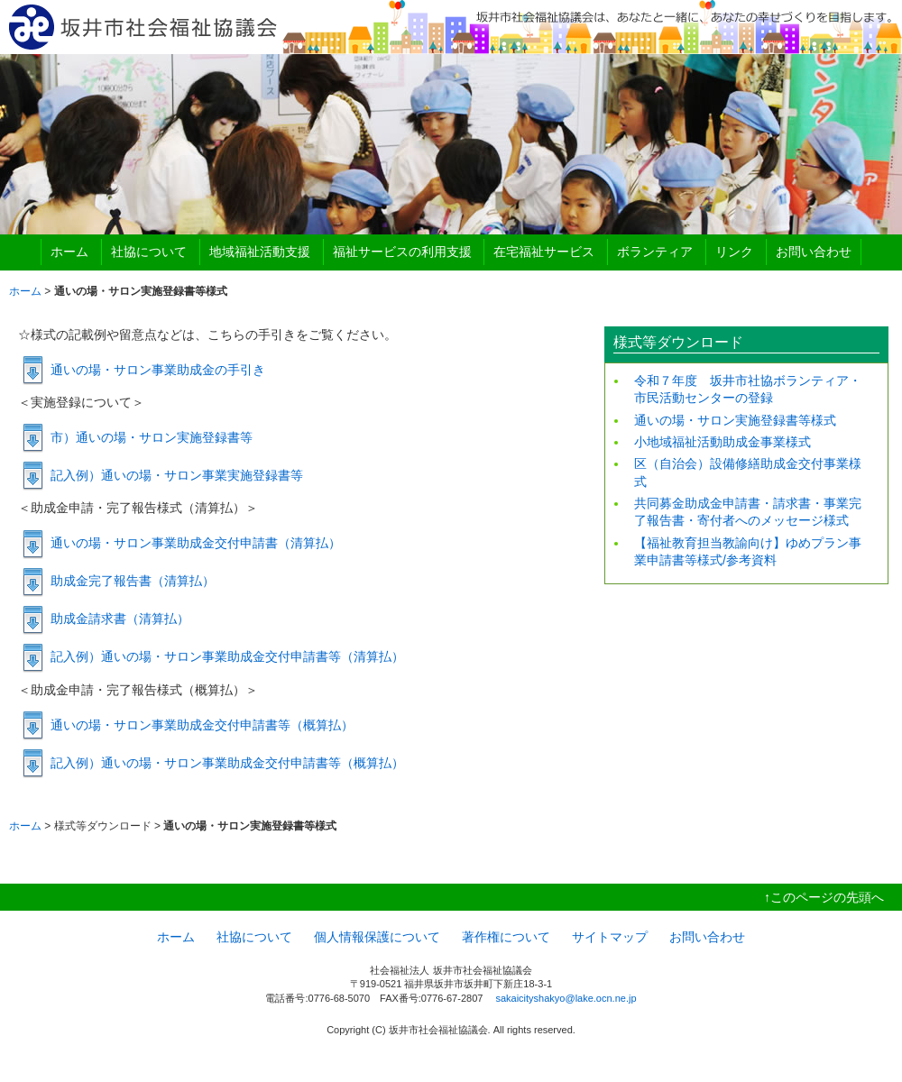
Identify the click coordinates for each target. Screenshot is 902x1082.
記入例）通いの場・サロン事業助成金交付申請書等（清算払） (227, 656)
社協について (149, 251)
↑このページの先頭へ (824, 897)
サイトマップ (610, 937)
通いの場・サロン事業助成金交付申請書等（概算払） (202, 725)
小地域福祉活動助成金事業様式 (722, 442)
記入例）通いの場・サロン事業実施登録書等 (177, 475)
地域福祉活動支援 (259, 251)
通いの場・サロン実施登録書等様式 (735, 420)
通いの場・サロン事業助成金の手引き (158, 369)
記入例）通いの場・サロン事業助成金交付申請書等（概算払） (227, 763)
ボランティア (655, 251)
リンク (734, 251)
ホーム (69, 251)
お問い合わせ (813, 251)
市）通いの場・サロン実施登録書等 (152, 437)
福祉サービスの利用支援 (402, 251)
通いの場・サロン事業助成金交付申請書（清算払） (196, 543)
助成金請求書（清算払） (120, 618)
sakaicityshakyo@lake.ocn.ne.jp (565, 998)
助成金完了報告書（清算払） (133, 580)
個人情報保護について (377, 937)
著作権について (506, 937)
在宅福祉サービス (543, 251)
